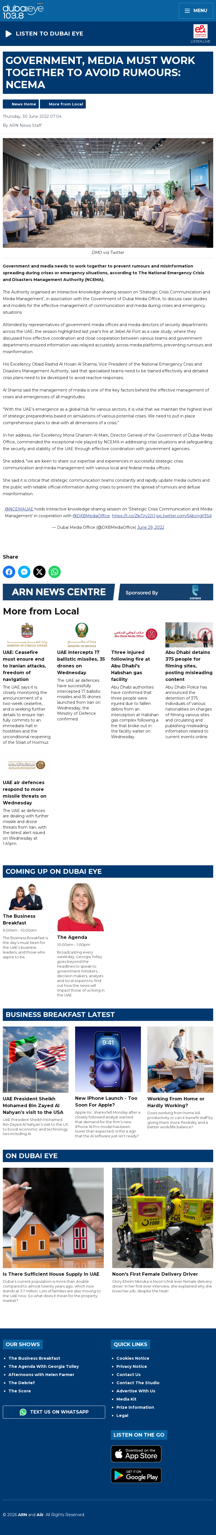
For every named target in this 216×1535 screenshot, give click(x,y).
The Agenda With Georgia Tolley (43, 1366)
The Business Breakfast (34, 1358)
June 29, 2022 (150, 527)
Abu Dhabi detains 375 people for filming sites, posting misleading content (189, 652)
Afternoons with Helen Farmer (41, 1374)
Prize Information (135, 1407)
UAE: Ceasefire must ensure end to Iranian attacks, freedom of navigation (27, 652)
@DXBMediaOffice (91, 515)
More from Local (66, 104)
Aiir (40, 1514)
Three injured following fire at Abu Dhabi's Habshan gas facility (135, 652)
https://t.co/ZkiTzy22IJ (133, 515)
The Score (19, 1391)
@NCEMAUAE (19, 509)
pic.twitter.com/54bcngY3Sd (184, 515)
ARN (22, 1514)
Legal (122, 1415)
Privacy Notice (131, 1366)
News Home (24, 104)
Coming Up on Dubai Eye (54, 871)
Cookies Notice (132, 1358)
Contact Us (128, 1374)
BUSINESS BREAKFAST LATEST (60, 1014)
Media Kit (126, 1399)
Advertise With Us (135, 1391)
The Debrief (21, 1382)
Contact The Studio (137, 1382)
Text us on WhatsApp (54, 1412)
